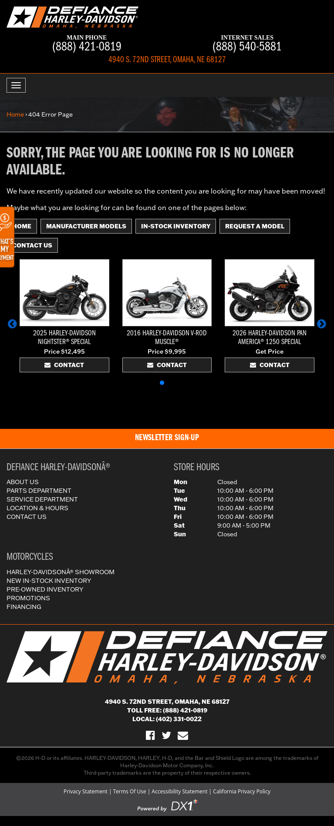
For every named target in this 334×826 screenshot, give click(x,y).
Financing (24, 607)
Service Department (42, 499)
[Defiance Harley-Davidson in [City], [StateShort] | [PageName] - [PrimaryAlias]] (72, 16)
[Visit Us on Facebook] (150, 735)
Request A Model (254, 226)
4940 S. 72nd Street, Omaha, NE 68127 (167, 702)
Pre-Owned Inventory (45, 589)
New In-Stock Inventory (49, 581)
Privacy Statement (86, 791)
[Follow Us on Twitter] (166, 735)
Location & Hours (37, 508)
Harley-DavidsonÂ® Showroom (61, 572)
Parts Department (39, 491)
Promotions (28, 598)
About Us (23, 482)
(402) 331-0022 (179, 719)
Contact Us (32, 245)
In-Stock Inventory (175, 226)
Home (15, 114)
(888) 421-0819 (87, 44)
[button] (12, 323)
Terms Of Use (129, 791)
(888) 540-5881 (247, 44)
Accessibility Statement (179, 791)
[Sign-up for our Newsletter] (183, 735)
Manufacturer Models (86, 226)
